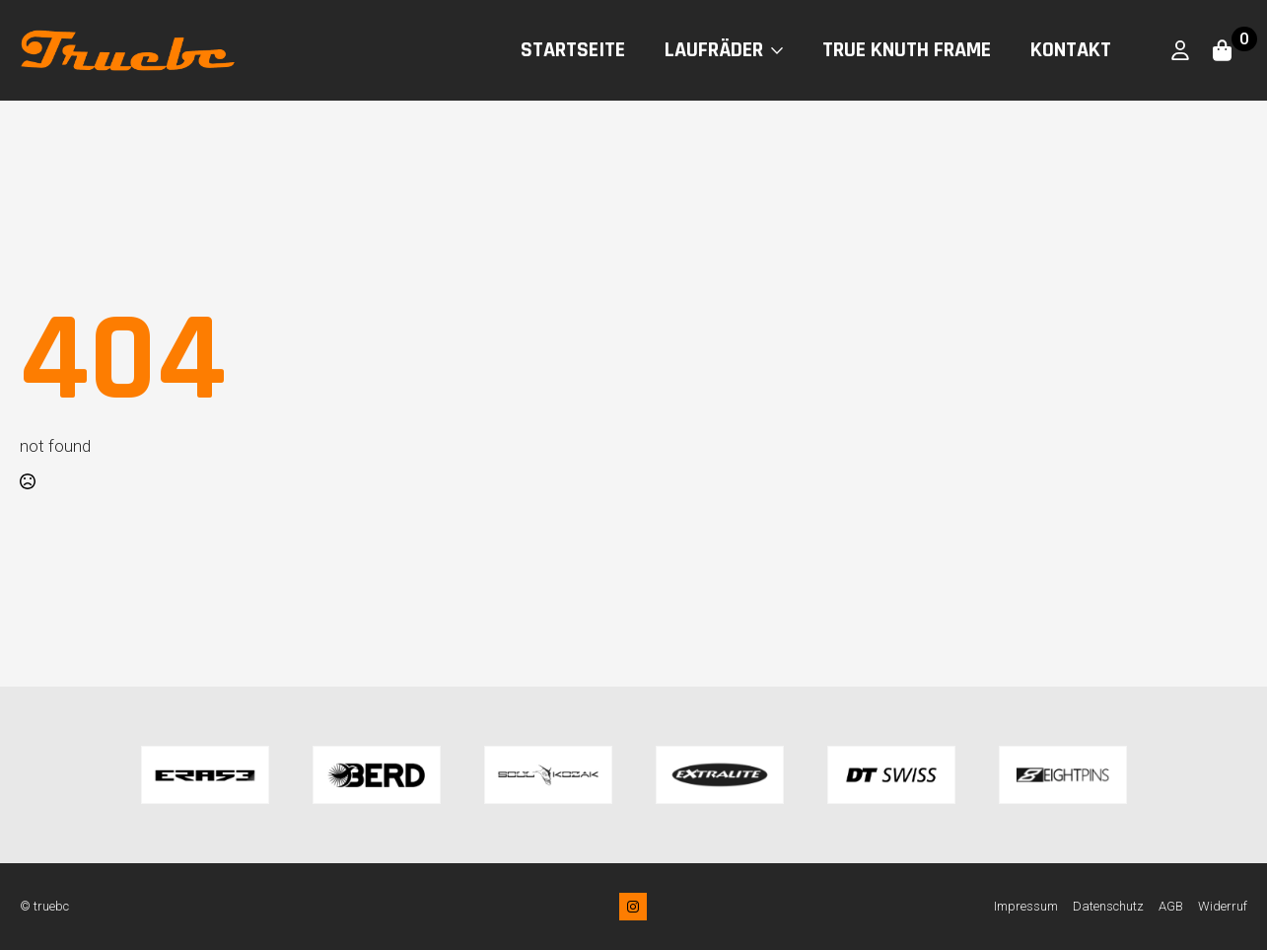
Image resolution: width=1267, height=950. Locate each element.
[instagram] (633, 906)
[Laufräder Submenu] (783, 50)
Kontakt (1070, 50)
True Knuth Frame (906, 50)
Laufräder (714, 50)
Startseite (573, 50)
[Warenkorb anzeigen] (1223, 50)
